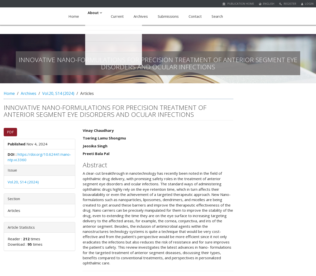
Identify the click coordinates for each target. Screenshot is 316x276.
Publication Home (238, 3)
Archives (142, 16)
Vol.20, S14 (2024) (58, 93)
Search (218, 16)
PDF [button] (10, 132)
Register (287, 3)
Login (307, 3)
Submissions (169, 16)
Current (118, 16)
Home (73, 16)
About (95, 16)
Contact (196, 16)
